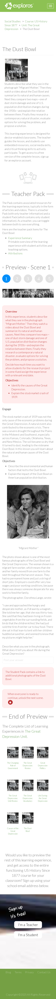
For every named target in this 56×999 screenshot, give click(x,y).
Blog (8, 972)
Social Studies (13, 21)
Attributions (15, 253)
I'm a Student (28, 935)
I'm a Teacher (28, 924)
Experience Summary (20, 238)
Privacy (29, 972)
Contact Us (43, 972)
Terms (18, 972)
